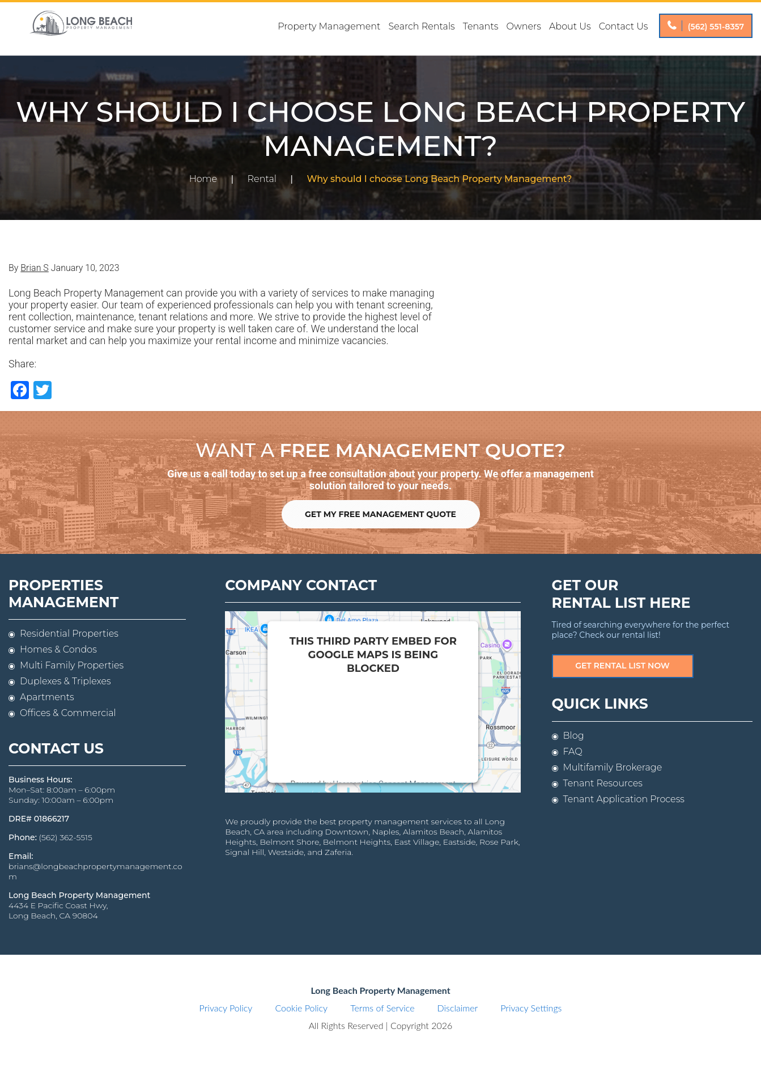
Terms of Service (382, 1008)
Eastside (459, 842)
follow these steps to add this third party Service (365, 724)
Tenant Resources (603, 783)
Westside (286, 852)
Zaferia (338, 852)
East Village (417, 842)
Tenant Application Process (624, 799)
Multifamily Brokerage (612, 767)
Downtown (347, 832)
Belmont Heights (356, 842)
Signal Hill (244, 852)
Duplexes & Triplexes (65, 681)
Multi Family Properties (72, 665)
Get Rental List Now (622, 665)
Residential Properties (69, 633)
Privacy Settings (531, 1008)
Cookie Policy (301, 1008)
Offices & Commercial (68, 713)
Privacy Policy (226, 1008)
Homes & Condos (58, 649)
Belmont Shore (289, 842)
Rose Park (498, 842)
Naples (385, 832)
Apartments (47, 697)
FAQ (573, 751)
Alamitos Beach (433, 832)
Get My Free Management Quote (380, 514)
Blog (573, 735)
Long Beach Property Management (80, 29)
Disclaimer (457, 1008)
